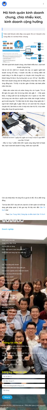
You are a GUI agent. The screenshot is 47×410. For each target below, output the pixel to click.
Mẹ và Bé (5, 329)
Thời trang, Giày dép (8, 295)
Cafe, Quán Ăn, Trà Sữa (9, 298)
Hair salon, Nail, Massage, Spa (11, 310)
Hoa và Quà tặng (7, 335)
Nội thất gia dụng (7, 326)
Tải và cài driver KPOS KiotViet (12, 274)
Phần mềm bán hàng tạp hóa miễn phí (14, 252)
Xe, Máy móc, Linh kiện (9, 323)
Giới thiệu (5, 234)
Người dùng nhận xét (8, 237)
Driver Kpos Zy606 (8, 280)
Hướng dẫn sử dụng (8, 246)
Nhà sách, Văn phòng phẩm (10, 332)
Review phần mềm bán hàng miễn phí (13, 267)
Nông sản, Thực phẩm (9, 313)
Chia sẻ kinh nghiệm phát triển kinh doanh (15, 271)
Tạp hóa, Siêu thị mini (9, 301)
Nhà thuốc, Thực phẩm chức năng (13, 316)
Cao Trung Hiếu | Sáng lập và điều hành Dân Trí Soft (27, 214)
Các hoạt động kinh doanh (10, 264)
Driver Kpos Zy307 (8, 277)
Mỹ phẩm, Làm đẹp (8, 307)
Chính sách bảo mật (8, 240)
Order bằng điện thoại (9, 243)
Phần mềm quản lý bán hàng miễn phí (13, 249)
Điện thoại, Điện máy (8, 304)
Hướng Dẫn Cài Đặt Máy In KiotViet (13, 283)
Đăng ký (7, 397)
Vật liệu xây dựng (7, 320)
